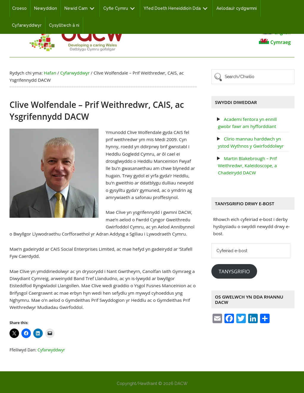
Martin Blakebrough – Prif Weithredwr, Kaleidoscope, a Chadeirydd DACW (247, 165)
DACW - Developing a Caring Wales (76, 36)
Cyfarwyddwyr (51, 350)
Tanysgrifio (234, 271)
